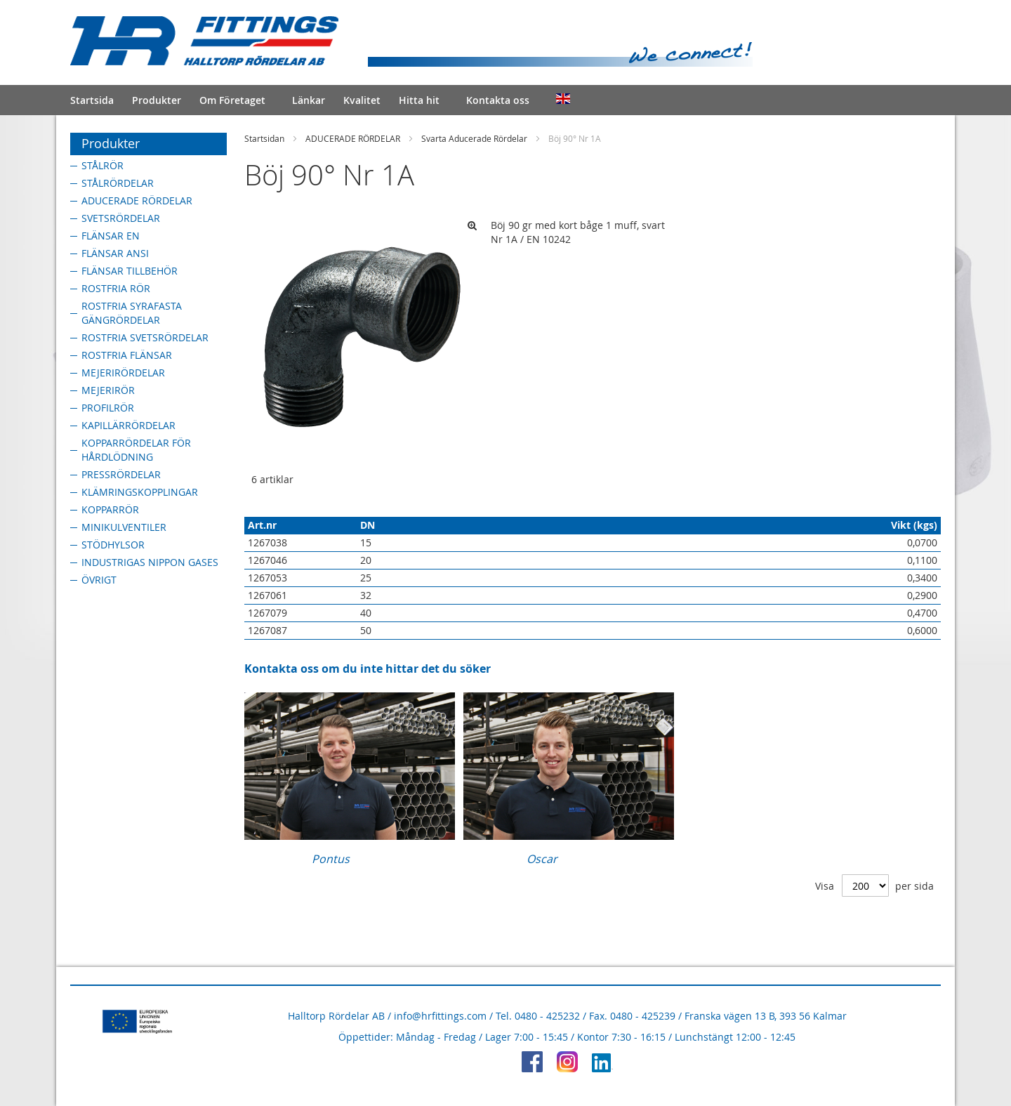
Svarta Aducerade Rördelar (474, 138)
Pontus (331, 859)
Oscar (542, 859)
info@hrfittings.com (440, 1015)
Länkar (308, 100)
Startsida (92, 100)
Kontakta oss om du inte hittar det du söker (367, 668)
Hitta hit (419, 100)
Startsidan (264, 138)
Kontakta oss (497, 100)
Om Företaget (232, 100)
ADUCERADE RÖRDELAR (352, 138)
